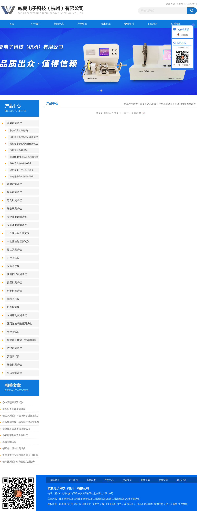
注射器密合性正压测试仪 (21, 170)
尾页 (136, 113)
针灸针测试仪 (14, 290)
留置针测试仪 (14, 282)
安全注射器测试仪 (17, 225)
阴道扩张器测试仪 (17, 274)
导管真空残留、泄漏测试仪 (22, 340)
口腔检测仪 (13, 307)
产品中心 (82, 24)
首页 (11, 24)
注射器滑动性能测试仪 (20, 163)
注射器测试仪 (14, 123)
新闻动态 (59, 24)
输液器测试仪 (14, 192)
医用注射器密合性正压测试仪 (24, 137)
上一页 (123, 113)
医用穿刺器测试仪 (17, 315)
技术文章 (106, 24)
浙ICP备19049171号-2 (112, 504)
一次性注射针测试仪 (18, 233)
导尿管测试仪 (14, 373)
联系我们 (192, 4)
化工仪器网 (171, 504)
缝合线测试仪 (14, 208)
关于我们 (35, 24)
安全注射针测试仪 (17, 217)
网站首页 (55, 480)
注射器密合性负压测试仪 (21, 176)
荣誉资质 (129, 24)
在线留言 (181, 4)
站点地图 (148, 504)
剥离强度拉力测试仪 (19, 130)
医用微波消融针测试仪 (19, 323)
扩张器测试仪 (14, 348)
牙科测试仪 (13, 299)
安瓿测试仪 (13, 266)
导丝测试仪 (13, 331)
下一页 (130, 113)
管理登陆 (182, 504)
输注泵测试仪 (14, 249)
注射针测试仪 (14, 184)
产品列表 (151, 104)
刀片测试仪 (13, 258)
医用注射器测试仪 (18, 150)
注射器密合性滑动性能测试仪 (24, 143)
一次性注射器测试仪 (18, 241)
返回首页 (170, 4)
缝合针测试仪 (14, 200)
